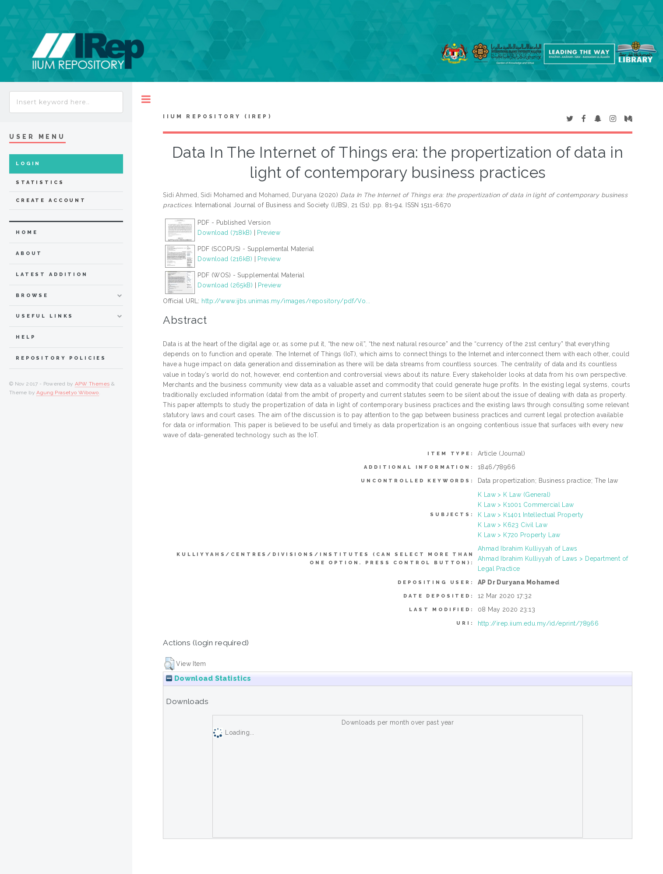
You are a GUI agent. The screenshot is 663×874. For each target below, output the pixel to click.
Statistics (40, 182)
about (29, 253)
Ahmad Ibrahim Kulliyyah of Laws (528, 548)
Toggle (146, 99)
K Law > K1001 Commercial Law (526, 504)
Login (28, 163)
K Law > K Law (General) (514, 494)
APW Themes (92, 384)
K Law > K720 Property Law (519, 534)
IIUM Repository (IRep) (217, 116)
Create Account (51, 200)
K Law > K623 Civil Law (512, 524)
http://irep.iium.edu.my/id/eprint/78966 (538, 623)
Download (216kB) (224, 258)
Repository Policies (61, 358)
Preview (268, 232)
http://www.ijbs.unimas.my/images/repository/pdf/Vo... (285, 300)
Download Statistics (208, 678)
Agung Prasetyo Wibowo (67, 392)
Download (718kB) (224, 232)
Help (25, 337)
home (27, 232)
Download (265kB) (225, 285)
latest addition (52, 274)
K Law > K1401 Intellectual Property (531, 514)
